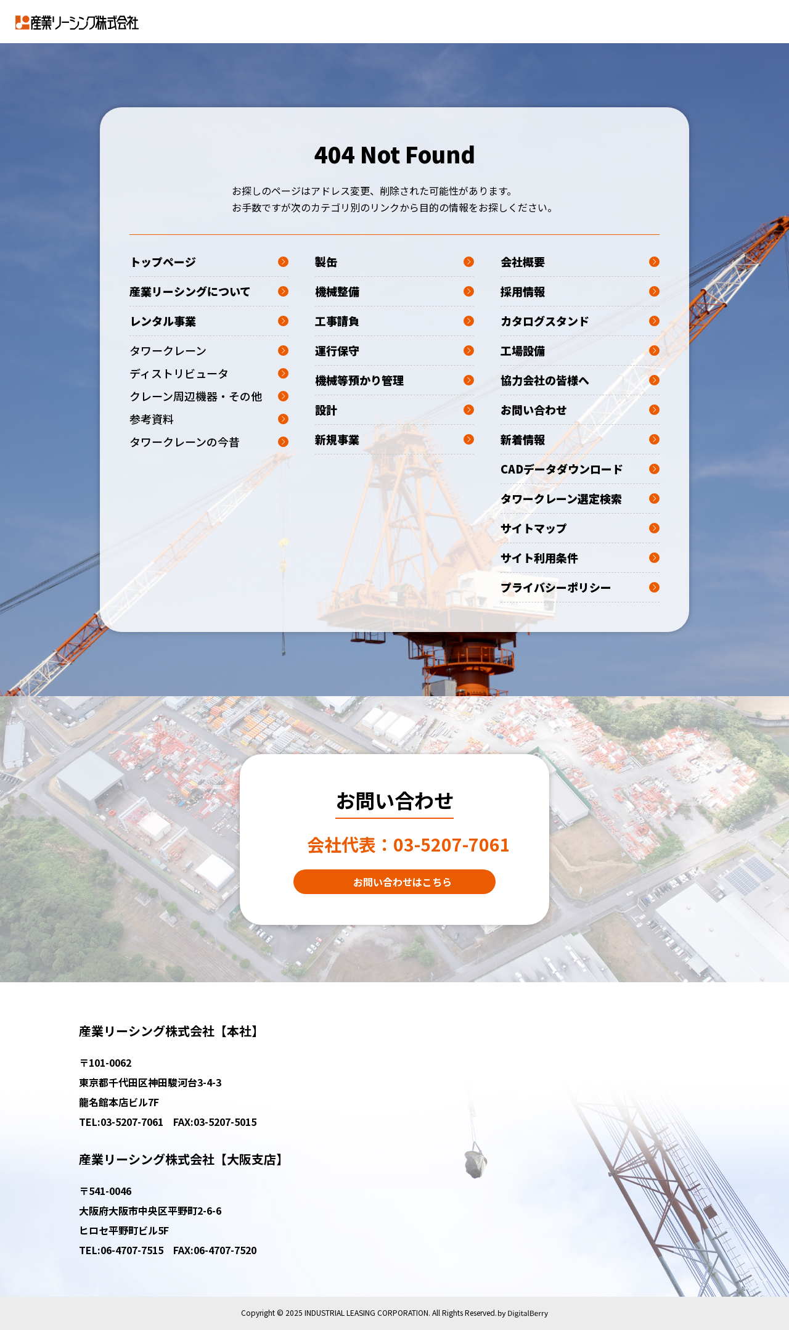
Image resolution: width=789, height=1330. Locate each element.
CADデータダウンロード (580, 469)
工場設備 (580, 350)
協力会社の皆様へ (580, 380)
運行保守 (394, 350)
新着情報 (580, 439)
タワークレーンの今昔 (208, 441)
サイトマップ (580, 528)
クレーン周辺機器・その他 (208, 396)
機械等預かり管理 (394, 380)
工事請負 (394, 321)
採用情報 (580, 291)
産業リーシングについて (208, 291)
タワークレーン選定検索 (580, 498)
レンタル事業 (208, 321)
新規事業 (394, 439)
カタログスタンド (580, 321)
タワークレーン (208, 350)
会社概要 (580, 261)
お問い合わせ (580, 409)
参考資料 (208, 419)
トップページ (208, 261)
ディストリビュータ (208, 373)
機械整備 (394, 291)
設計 (394, 409)
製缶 (394, 261)
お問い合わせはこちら (402, 881)
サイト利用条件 (580, 557)
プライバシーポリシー (580, 587)
